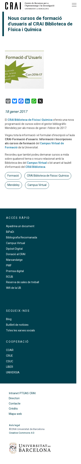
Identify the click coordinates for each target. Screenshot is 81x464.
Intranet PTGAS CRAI (22, 393)
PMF (9, 265)
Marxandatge (14, 259)
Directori (14, 398)
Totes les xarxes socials (20, 330)
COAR (9, 350)
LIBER (9, 366)
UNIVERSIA (13, 372)
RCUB (9, 276)
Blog (9, 319)
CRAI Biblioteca (35, 166)
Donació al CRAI (15, 254)
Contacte (14, 403)
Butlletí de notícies (17, 324)
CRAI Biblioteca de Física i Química (30, 119)
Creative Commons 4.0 (21, 432)
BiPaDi (10, 231)
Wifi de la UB (13, 287)
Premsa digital (15, 271)
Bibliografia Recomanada (21, 237)
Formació (13, 175)
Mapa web (15, 414)
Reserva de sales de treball (22, 282)
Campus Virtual (37, 162)
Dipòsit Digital (14, 248)
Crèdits (13, 408)
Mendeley (13, 184)
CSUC (9, 361)
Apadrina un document (20, 226)
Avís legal (14, 425)
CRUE (9, 355)
